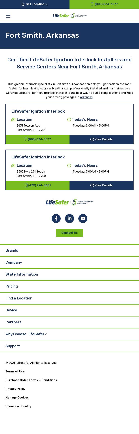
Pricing (11, 286)
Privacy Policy (15, 389)
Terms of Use (15, 371)
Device (11, 310)
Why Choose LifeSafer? (26, 334)
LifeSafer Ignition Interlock (38, 111)
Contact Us (69, 232)
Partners (13, 322)
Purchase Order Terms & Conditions (31, 380)
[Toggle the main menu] (8, 16)
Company (13, 262)
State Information (21, 274)
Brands (11, 250)
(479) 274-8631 (38, 185)
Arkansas (86, 97)
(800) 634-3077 (37, 139)
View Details (101, 139)
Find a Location (18, 298)
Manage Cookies (17, 397)
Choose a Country (18, 406)
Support (12, 346)
